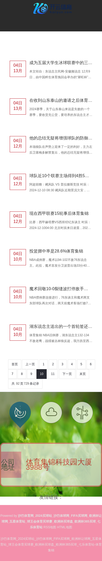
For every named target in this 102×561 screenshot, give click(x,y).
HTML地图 (64, 527)
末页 (82, 374)
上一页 (30, 364)
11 (53, 374)
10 (41, 374)
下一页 (67, 374)
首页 (15, 364)
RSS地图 (50, 527)
